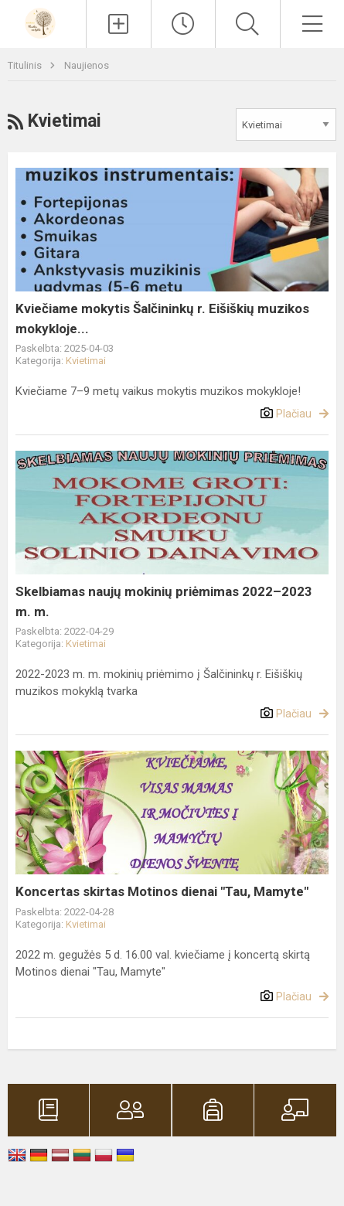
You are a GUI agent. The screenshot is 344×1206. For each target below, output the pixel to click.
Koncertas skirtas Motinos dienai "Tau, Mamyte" (161, 891)
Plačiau (294, 413)
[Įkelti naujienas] (118, 24)
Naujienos (86, 65)
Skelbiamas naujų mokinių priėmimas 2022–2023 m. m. (163, 601)
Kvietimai (86, 360)
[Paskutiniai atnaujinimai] (183, 24)
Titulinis (26, 65)
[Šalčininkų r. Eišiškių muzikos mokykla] (43, 22)
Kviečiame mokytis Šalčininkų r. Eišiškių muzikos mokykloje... (162, 318)
